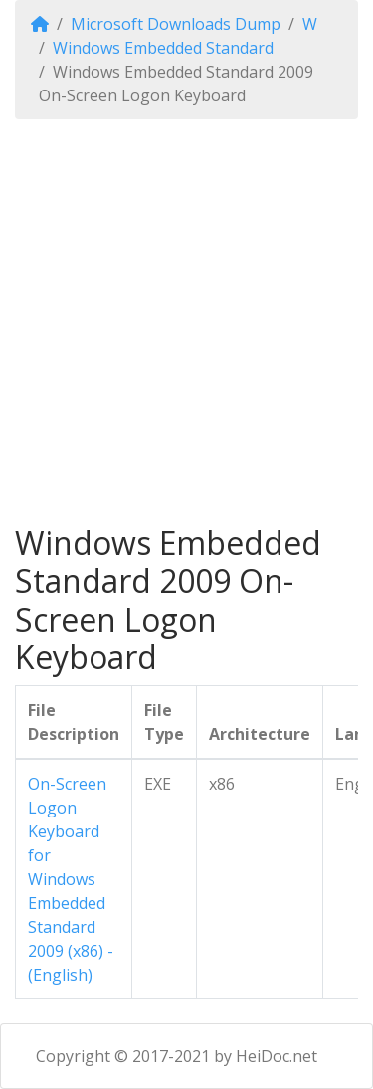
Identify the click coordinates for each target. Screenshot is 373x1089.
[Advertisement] (186, 321)
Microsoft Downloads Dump (175, 24)
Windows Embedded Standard (163, 48)
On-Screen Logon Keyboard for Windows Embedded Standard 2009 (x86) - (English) (70, 879)
